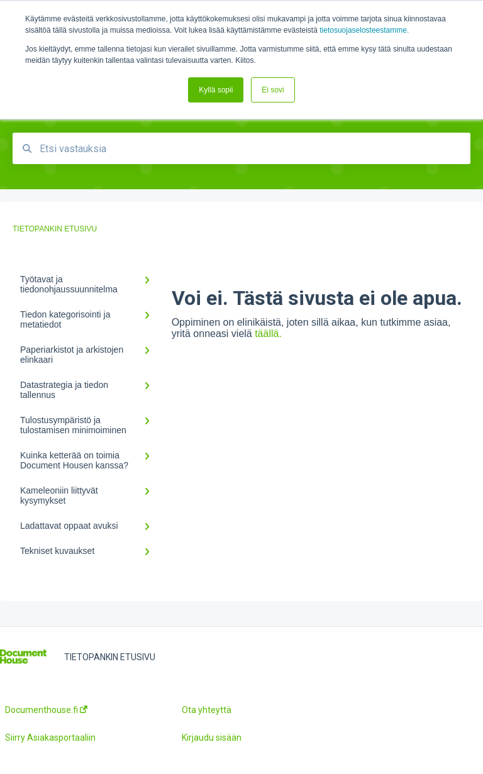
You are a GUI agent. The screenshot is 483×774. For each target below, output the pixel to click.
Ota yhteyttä (206, 710)
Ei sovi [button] (273, 90)
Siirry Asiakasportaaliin (50, 738)
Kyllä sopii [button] (216, 90)
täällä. (268, 333)
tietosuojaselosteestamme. (364, 30)
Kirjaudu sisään (212, 738)
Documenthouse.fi (46, 710)
